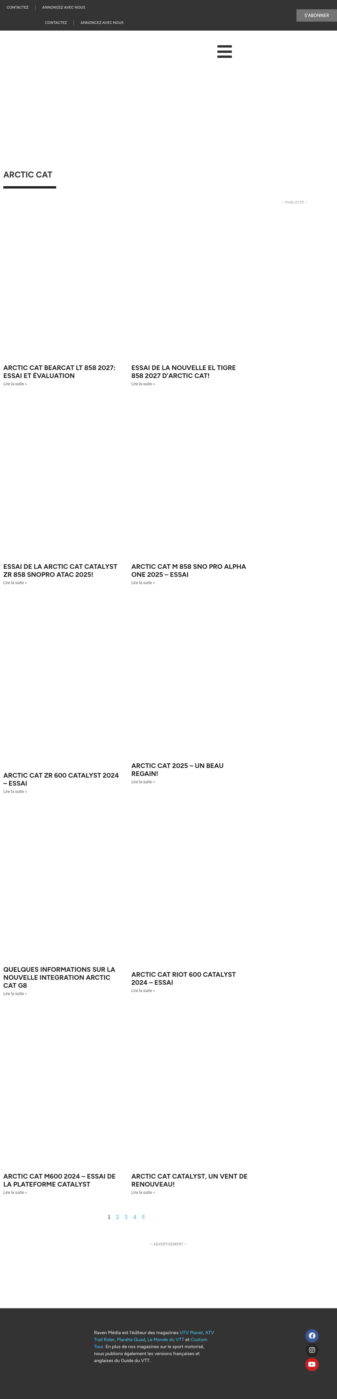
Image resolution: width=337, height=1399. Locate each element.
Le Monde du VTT (166, 1339)
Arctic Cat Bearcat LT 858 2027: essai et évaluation (59, 372)
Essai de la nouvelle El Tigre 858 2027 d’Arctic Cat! (183, 372)
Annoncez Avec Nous (63, 7)
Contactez (18, 7)
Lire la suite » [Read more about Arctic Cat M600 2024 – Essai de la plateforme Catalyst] (15, 1192)
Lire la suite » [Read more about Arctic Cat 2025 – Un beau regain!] (143, 782)
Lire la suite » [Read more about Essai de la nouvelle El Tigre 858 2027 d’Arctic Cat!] (143, 384)
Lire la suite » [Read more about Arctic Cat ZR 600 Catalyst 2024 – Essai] (15, 791)
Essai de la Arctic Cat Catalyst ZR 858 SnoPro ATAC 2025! (60, 570)
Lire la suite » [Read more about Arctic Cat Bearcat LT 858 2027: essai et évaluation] (15, 384)
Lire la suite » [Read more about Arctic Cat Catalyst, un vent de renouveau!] (143, 1192)
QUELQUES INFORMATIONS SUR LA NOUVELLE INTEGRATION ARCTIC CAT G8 (59, 977)
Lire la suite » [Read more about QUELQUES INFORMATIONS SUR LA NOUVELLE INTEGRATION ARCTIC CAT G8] (15, 993)
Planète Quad (131, 1339)
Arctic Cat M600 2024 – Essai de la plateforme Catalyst (59, 1180)
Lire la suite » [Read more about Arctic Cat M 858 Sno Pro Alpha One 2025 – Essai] (143, 582)
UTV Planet (191, 1332)
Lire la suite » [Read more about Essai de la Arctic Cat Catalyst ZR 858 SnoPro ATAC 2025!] (15, 582)
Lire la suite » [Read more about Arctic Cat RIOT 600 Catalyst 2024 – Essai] (143, 990)
